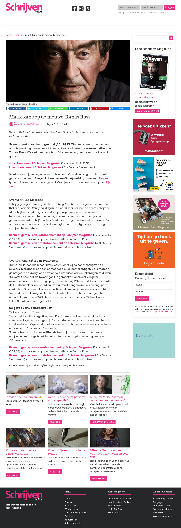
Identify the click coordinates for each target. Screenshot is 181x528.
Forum (68, 502)
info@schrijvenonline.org (21, 504)
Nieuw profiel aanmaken (128, 12)
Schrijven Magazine (75, 512)
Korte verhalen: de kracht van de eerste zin (23, 452)
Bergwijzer (158, 502)
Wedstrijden (80, 21)
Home (9, 21)
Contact (170, 21)
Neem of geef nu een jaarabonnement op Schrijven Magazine (50, 235)
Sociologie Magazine (164, 509)
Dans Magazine (161, 505)
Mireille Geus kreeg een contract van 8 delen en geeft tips (109, 453)
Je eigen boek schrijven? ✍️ (24, 397)
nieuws (18, 35)
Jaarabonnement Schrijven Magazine (34, 163)
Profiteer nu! (99, 478)
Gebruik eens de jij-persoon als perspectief (66, 398)
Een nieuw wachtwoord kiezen (154, 12)
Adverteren (70, 519)
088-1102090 (13, 508)
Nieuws (68, 498)
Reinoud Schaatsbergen (25, 124)
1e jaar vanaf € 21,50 (103, 422)
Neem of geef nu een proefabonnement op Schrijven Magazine (51, 243)
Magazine (131, 21)
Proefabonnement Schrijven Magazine (35, 167)
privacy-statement (163, 311)
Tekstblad (158, 512)
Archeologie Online (163, 498)
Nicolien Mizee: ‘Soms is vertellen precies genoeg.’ (107, 398)
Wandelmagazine (162, 516)
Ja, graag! (12, 411)
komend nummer (146, 97)
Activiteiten (107, 21)
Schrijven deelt (72, 523)
